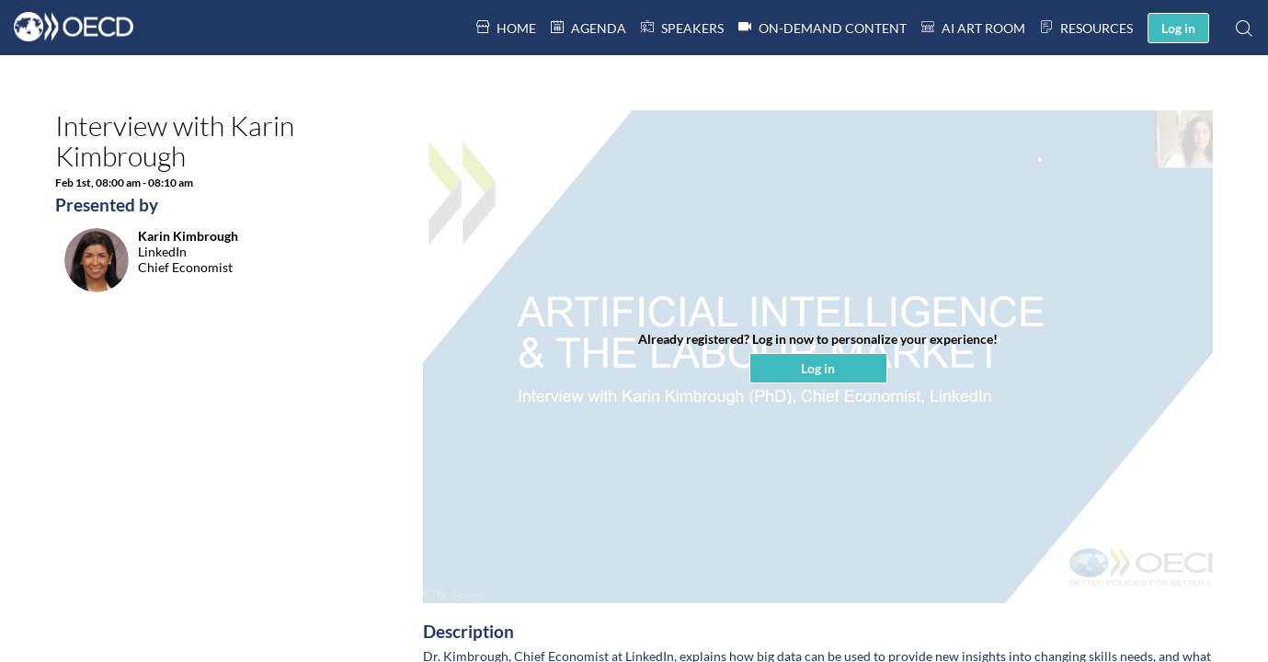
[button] (1178, 28)
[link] (506, 27)
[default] (682, 27)
